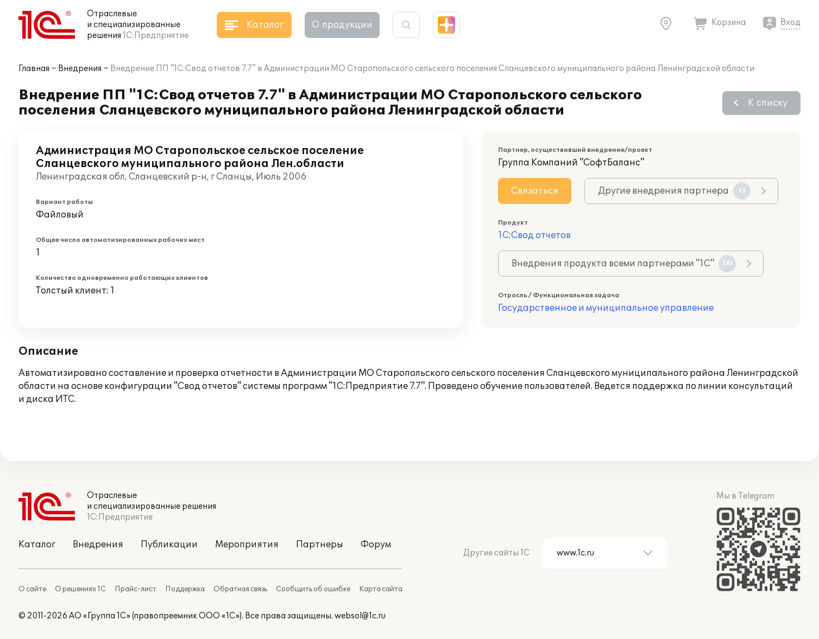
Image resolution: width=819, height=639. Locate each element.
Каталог (36, 544)
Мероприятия (247, 544)
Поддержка (185, 589)
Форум (376, 544)
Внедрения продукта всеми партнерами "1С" (624, 263)
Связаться (534, 191)
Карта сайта (380, 589)
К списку (768, 103)
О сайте (32, 589)
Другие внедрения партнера (674, 191)
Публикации (169, 544)
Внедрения (80, 68)
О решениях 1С (80, 589)
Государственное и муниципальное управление (606, 308)
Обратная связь (240, 589)
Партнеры (319, 544)
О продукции (342, 25)
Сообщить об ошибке (313, 589)
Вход (790, 22)
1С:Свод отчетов (534, 235)
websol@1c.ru (360, 616)
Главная (33, 68)
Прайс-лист (135, 589)
